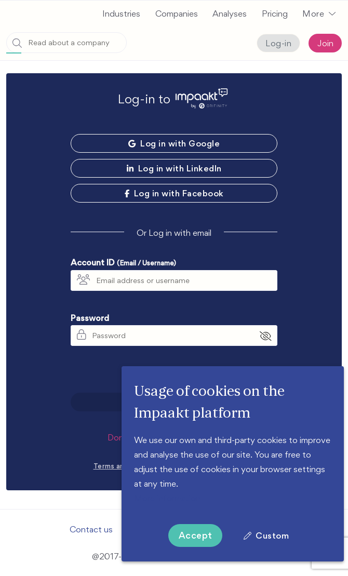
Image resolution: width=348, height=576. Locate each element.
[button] (319, 13)
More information (167, 498)
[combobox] (66, 42)
